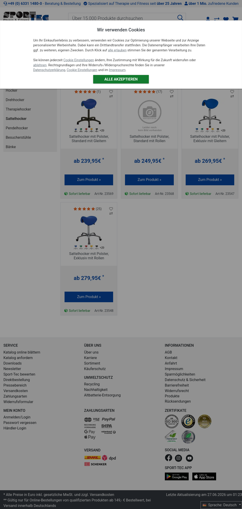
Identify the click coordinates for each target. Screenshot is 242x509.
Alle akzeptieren (121, 79)
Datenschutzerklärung (49, 70)
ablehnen (40, 65)
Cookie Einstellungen (78, 60)
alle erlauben (117, 50)
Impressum (117, 70)
